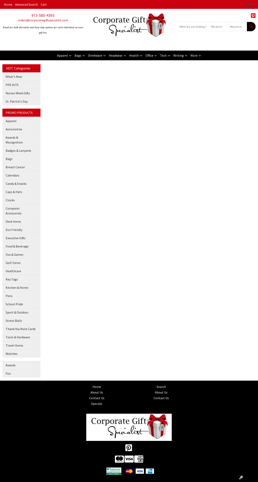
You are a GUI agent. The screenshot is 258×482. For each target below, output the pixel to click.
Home (8, 4)
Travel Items (14, 345)
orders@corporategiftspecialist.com (43, 20)
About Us (97, 392)
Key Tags (12, 279)
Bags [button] (78, 55)
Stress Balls (14, 321)
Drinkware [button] (95, 55)
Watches (12, 354)
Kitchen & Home (17, 288)
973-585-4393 (42, 15)
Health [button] (134, 55)
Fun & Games (14, 254)
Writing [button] (178, 55)
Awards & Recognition (14, 139)
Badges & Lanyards (18, 151)
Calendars (12, 175)
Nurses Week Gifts (18, 93)
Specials (96, 404)
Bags (9, 159)
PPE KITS (12, 85)
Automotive (14, 129)
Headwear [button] (116, 55)
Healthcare (13, 271)
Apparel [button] (62, 55)
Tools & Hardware (18, 337)
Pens (9, 296)
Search (161, 387)
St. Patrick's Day (17, 101)
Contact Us (96, 398)
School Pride (14, 304)
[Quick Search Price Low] (218, 26)
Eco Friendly (14, 230)
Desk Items (13, 221)
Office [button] (149, 55)
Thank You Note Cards (21, 329)
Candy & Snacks (16, 184)
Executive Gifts (16, 238)
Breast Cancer (15, 167)
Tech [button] (163, 55)
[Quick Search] (191, 26)
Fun (8, 373)
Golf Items (13, 263)
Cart (44, 4)
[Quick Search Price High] (237, 26)
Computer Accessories (14, 210)
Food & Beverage (17, 246)
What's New (14, 77)
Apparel (11, 121)
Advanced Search (26, 4)
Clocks (10, 200)
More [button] (194, 55)
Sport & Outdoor (17, 312)
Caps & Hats (14, 192)
